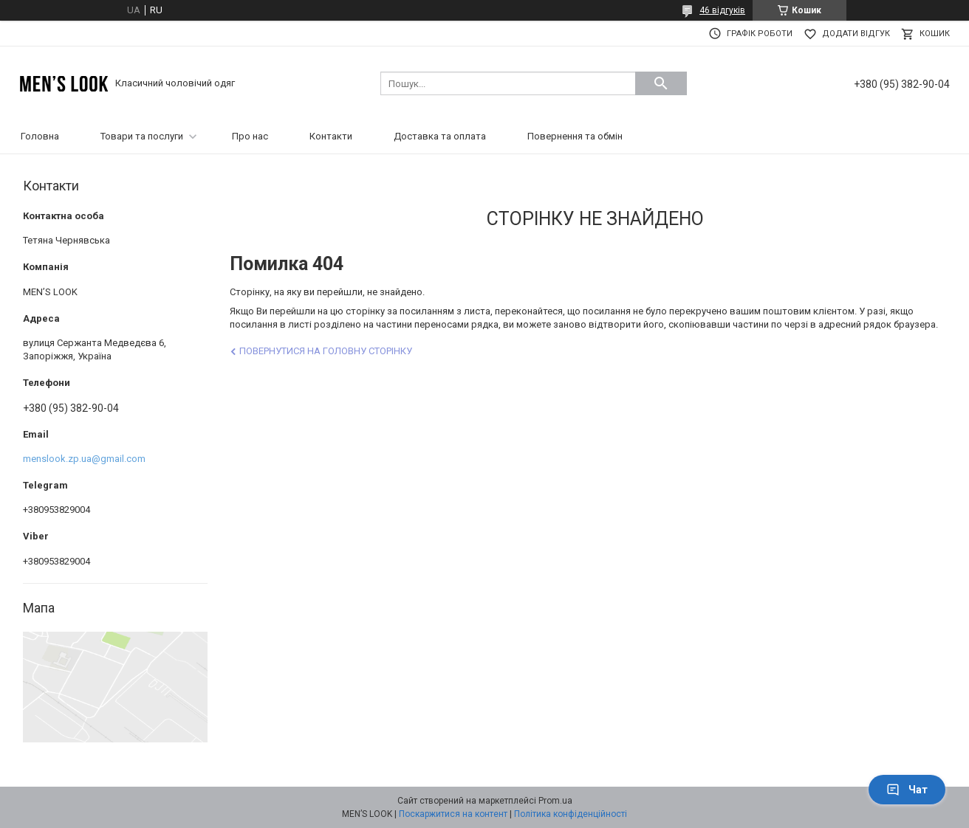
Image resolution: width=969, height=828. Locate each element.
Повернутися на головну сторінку (325, 350)
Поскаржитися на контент (453, 814)
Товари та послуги (141, 136)
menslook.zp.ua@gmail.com (84, 458)
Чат (907, 789)
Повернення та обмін (575, 136)
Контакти (330, 136)
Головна (40, 136)
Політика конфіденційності (570, 814)
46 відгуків (722, 10)
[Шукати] (661, 83)
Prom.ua (555, 801)
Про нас (250, 136)
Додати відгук (856, 33)
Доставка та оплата (440, 136)
